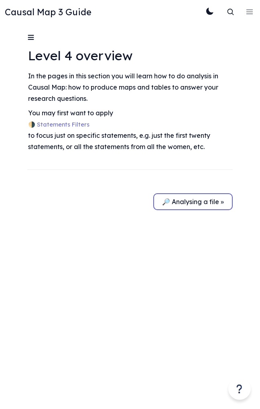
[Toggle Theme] (209, 12)
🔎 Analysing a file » (193, 202)
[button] (249, 12)
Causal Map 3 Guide (48, 12)
